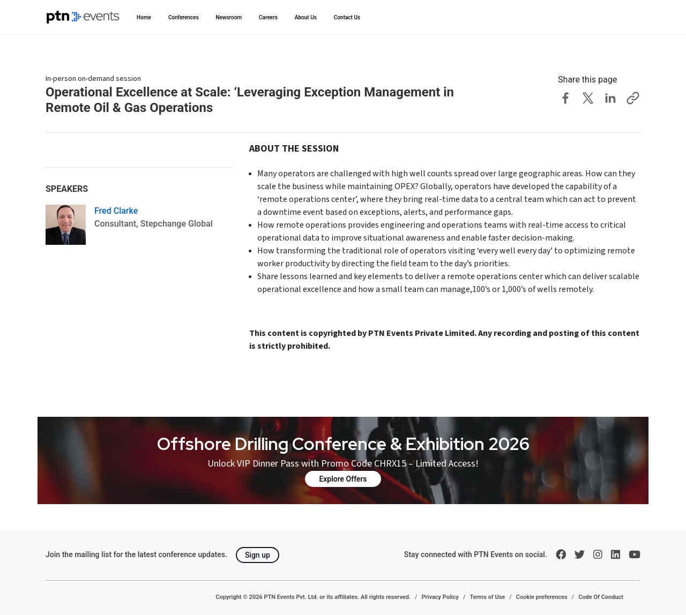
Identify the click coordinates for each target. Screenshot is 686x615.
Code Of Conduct (600, 597)
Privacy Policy (440, 597)
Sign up (257, 555)
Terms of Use (487, 597)
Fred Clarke (116, 211)
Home (144, 17)
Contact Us (347, 17)
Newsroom (229, 17)
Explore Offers (343, 479)
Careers (268, 17)
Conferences (183, 17)
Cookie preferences (542, 597)
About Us (306, 17)
